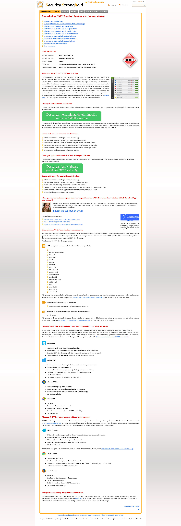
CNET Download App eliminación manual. (57, 222)
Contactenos (96, 515)
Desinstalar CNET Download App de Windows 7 (59, 41)
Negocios (65, 11)
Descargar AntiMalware (62, 168)
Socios (66, 515)
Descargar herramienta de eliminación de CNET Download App (64, 24)
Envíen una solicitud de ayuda (68, 210)
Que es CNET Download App (53, 21)
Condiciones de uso (85, 515)
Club (81, 11)
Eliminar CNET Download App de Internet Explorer (61, 33)
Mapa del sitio (119, 515)
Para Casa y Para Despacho (50, 11)
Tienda (71, 515)
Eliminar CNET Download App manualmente (58, 26)
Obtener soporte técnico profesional (55, 43)
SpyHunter (78, 498)
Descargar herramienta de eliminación (71, 116)
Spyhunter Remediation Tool (52, 423)
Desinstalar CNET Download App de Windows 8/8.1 (60, 38)
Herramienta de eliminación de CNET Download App (88, 297)
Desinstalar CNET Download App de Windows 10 (60, 36)
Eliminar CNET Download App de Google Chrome (60, 29)
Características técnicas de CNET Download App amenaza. (62, 219)
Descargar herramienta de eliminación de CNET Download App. (63, 224)
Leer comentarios (49, 46)
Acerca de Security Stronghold (96, 11)
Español (141, 1)
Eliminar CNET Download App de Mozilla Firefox (60, 31)
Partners (74, 11)
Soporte (76, 515)
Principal (60, 515)
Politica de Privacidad (107, 515)
